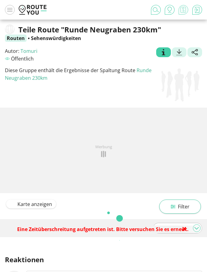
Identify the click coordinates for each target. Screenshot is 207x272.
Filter (180, 206)
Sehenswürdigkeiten (56, 38)
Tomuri (29, 51)
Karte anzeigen (31, 204)
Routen (16, 38)
